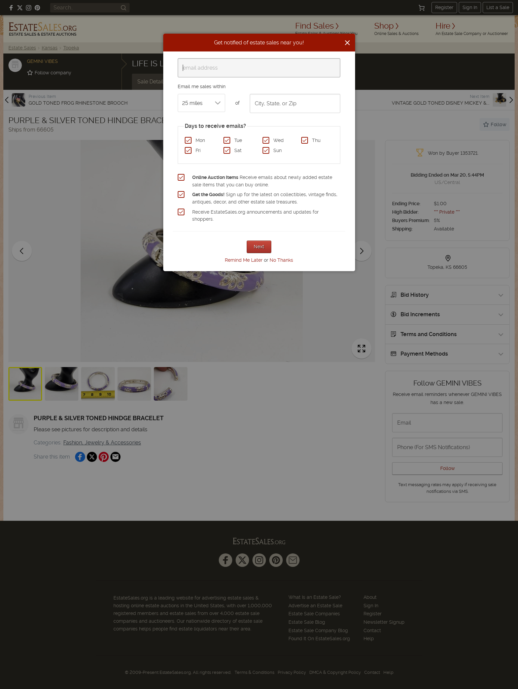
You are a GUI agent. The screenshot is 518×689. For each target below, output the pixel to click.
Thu (316, 140)
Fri (198, 150)
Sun (277, 150)
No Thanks (281, 260)
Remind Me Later (244, 260)
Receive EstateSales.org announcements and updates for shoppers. (255, 215)
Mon (200, 140)
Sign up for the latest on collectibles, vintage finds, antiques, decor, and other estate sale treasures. (264, 198)
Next (259, 246)
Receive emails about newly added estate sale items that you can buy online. (262, 181)
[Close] (347, 43)
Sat (238, 150)
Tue (238, 140)
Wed (278, 140)
